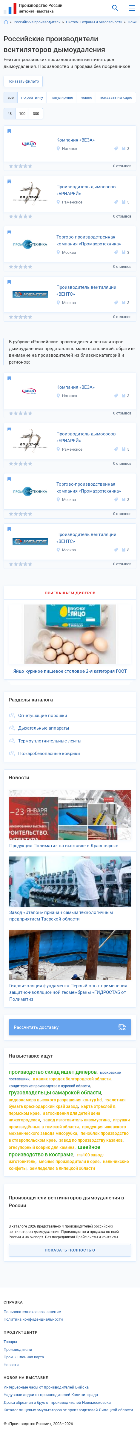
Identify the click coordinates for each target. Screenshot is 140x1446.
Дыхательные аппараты (43, 728)
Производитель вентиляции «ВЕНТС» (86, 291)
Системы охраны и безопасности (94, 22)
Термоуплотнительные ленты (49, 741)
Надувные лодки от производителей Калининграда (51, 1394)
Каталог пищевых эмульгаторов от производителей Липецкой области (68, 1410)
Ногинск (66, 148)
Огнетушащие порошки (42, 715)
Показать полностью (70, 1250)
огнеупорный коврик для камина (42, 1147)
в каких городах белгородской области (72, 1078)
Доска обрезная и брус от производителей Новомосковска (57, 1402)
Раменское (69, 202)
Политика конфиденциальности (33, 1319)
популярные (61, 97)
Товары (10, 1341)
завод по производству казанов (91, 1140)
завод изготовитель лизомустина (76, 1119)
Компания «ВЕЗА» (75, 140)
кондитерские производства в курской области (49, 1086)
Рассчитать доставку (70, 1027)
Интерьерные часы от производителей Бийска (46, 1387)
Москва (66, 252)
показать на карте (116, 97)
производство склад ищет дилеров (53, 1072)
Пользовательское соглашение (32, 1312)
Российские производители (37, 22)
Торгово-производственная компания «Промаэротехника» (88, 240)
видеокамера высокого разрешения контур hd (55, 1099)
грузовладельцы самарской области (55, 1092)
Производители (18, 1349)
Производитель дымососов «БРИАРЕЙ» (86, 190)
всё (10, 97)
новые (86, 97)
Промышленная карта (24, 1357)
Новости (11, 1365)
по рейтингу (32, 97)
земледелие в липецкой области (62, 1168)
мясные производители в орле (69, 1161)
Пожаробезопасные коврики (49, 753)
